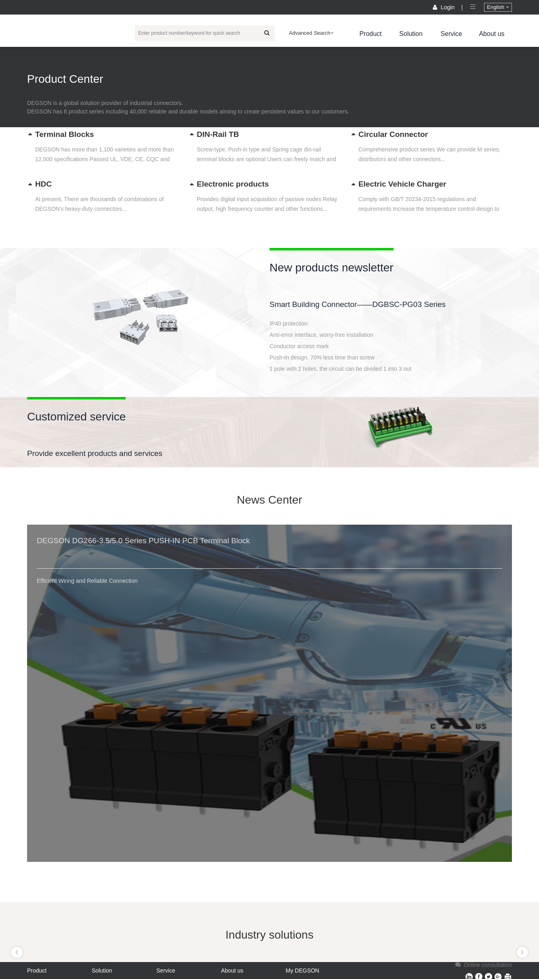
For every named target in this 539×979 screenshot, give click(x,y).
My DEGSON (302, 970)
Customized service (76, 416)
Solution (411, 33)
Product (370, 33)
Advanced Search (311, 33)
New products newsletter (332, 267)
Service (451, 33)
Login (444, 7)
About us (491, 33)
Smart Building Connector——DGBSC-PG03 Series (358, 304)
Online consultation (483, 965)
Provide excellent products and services (94, 453)
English (498, 7)
